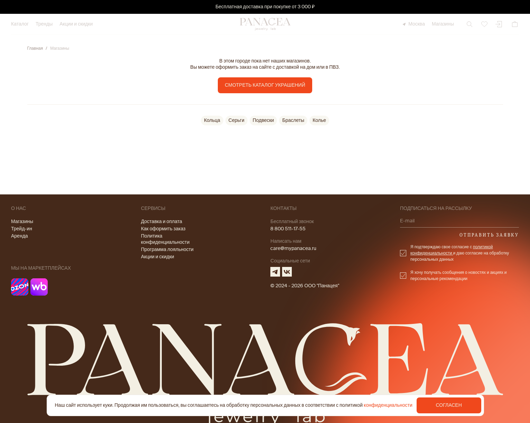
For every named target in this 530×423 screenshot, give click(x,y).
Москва (413, 24)
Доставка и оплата (161, 221)
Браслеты (293, 120)
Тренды (44, 24)
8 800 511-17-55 (288, 229)
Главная (35, 48)
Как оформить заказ (163, 229)
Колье (319, 120)
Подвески (263, 120)
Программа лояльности (167, 249)
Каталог (20, 24)
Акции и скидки (76, 24)
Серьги (236, 120)
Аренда (19, 236)
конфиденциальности (388, 405)
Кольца (212, 120)
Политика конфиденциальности (165, 239)
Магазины (443, 24)
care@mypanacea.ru (293, 248)
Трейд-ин (21, 229)
